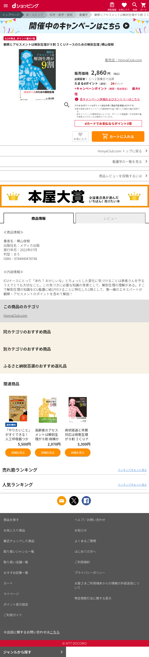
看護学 (83, 15)
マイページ (11, 594)
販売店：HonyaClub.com (123, 60)
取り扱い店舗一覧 (16, 562)
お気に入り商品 (14, 530)
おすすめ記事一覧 (16, 572)
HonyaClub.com (15, 315)
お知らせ (81, 530)
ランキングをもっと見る (132, 470)
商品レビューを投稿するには (120, 175)
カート (8, 583)
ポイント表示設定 (16, 604)
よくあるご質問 (85, 541)
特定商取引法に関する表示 (93, 598)
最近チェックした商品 (19, 541)
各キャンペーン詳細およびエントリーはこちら (110, 99)
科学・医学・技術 (61, 15)
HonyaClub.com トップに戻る (120, 151)
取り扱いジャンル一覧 (19, 551)
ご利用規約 (82, 562)
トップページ (10, 15)
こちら (55, 632)
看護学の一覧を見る (127, 161)
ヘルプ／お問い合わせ (90, 519)
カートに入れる (118, 136)
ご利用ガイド (13, 615)
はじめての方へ (85, 551)
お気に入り (80, 139)
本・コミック (34, 15)
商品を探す (11, 519)
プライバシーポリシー (90, 572)
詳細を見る (18, 452)
